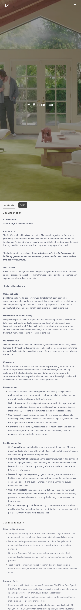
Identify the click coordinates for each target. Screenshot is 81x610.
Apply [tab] (22, 205)
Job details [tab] (9, 205)
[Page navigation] (75, 5)
